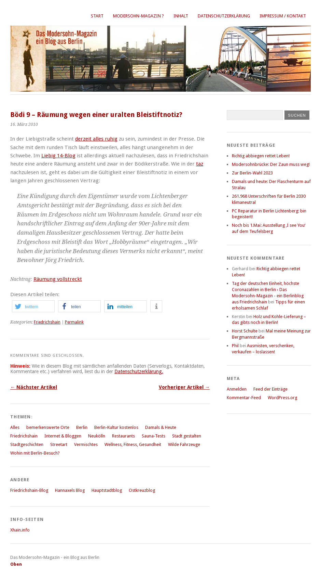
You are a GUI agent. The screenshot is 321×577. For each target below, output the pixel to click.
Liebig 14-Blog (58, 156)
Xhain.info (20, 530)
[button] (33, 306)
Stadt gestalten (186, 435)
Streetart (58, 444)
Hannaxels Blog (70, 490)
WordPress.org (282, 397)
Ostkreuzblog (142, 490)
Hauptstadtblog (107, 490)
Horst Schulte (244, 330)
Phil (235, 345)
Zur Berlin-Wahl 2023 (252, 172)
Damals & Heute (160, 427)
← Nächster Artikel (33, 387)
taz (199, 164)
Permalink (74, 322)
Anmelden (237, 389)
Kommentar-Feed (244, 397)
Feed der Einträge (270, 389)
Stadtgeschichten (26, 444)
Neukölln (96, 435)
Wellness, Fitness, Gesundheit (132, 444)
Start (97, 15)
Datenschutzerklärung (224, 15)
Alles (14, 427)
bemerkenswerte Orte (47, 427)
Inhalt (180, 15)
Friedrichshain (47, 322)
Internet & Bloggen (62, 435)
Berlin (81, 427)
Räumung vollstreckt (57, 279)
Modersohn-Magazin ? (138, 15)
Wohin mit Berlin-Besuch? (35, 453)
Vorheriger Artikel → (184, 387)
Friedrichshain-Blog (29, 490)
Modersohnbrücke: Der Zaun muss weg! (271, 164)
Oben (16, 564)
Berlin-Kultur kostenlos (116, 427)
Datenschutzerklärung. (138, 371)
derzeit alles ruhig (96, 139)
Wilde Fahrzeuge (184, 444)
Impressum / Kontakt (283, 15)
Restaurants (123, 435)
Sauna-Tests (153, 435)
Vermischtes (86, 444)
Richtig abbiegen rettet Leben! (261, 155)
